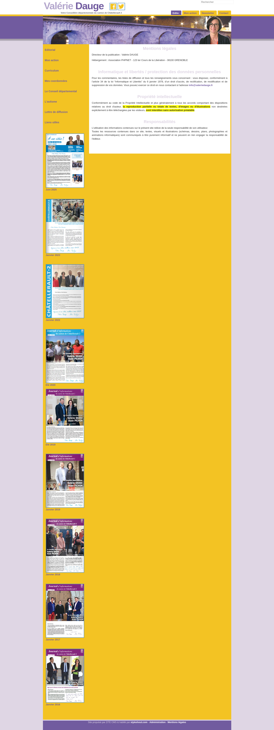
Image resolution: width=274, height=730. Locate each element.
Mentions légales (177, 722)
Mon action (52, 60)
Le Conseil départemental (61, 91)
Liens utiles (52, 122)
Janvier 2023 (65, 254)
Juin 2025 (65, 188)
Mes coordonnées (56, 80)
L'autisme (51, 101)
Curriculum (52, 70)
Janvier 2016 (65, 703)
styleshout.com (139, 722)
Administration (157, 722)
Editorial (50, 49)
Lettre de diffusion (56, 111)
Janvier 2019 (65, 508)
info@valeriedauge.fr (201, 85)
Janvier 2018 (65, 573)
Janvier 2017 (65, 638)
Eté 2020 (65, 383)
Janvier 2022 (65, 318)
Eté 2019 (65, 443)
